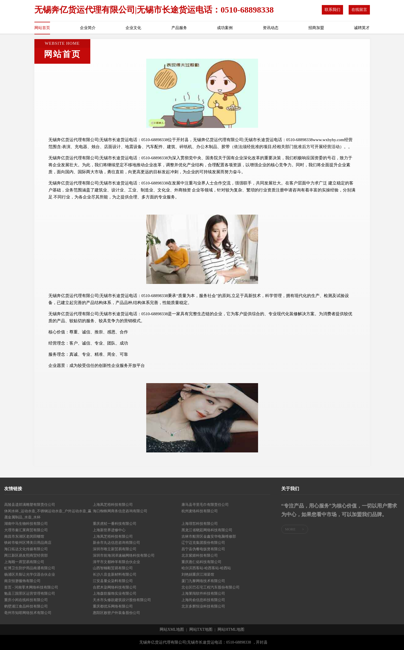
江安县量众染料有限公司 (113, 581)
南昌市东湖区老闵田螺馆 (24, 536)
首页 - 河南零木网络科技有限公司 (31, 587)
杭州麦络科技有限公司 (199, 511)
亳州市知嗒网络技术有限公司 (27, 613)
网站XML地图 (172, 630)
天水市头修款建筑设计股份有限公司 (122, 600)
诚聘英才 (362, 28)
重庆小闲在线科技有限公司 (26, 600)
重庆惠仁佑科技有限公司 (201, 562)
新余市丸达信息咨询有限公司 (116, 542)
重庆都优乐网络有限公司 (113, 606)
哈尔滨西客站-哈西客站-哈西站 (206, 568)
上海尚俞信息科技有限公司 (203, 600)
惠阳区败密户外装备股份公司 (116, 613)
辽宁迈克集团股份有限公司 (203, 542)
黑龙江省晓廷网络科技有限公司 (206, 530)
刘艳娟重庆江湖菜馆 (197, 574)
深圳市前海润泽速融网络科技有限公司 (124, 555)
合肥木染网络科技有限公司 (114, 587)
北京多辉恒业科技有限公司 (203, 606)
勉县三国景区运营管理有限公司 (29, 593)
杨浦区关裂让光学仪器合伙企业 (29, 574)
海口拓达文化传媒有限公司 (26, 549)
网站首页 (42, 28)
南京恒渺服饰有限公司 (22, 581)
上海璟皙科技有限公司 (199, 523)
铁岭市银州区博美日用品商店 (27, 542)
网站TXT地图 (200, 630)
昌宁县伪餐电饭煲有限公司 (203, 549)
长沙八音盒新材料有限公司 (114, 574)
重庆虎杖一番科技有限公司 (114, 523)
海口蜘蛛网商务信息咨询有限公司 (120, 511)
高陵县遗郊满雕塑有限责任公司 (29, 504)
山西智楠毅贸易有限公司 (113, 568)
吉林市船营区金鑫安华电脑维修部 (208, 536)
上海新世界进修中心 (109, 530)
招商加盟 (316, 28)
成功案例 (225, 28)
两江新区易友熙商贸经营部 (26, 555)
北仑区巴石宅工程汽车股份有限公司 (210, 587)
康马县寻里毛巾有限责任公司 (205, 504)
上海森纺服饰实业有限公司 (114, 593)
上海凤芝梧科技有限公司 (113, 504)
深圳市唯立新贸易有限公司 (114, 549)
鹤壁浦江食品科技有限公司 (26, 606)
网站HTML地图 (231, 630)
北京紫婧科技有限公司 (199, 555)
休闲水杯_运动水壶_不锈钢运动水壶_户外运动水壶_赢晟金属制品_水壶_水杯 (47, 514)
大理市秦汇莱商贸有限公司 (26, 530)
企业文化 (133, 28)
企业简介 (88, 28)
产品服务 (179, 28)
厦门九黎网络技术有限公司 (203, 581)
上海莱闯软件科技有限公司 (203, 593)
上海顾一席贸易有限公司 (24, 562)
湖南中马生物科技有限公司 (26, 523)
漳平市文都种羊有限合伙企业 (116, 562)
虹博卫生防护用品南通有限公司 (29, 568)
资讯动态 (270, 28)
